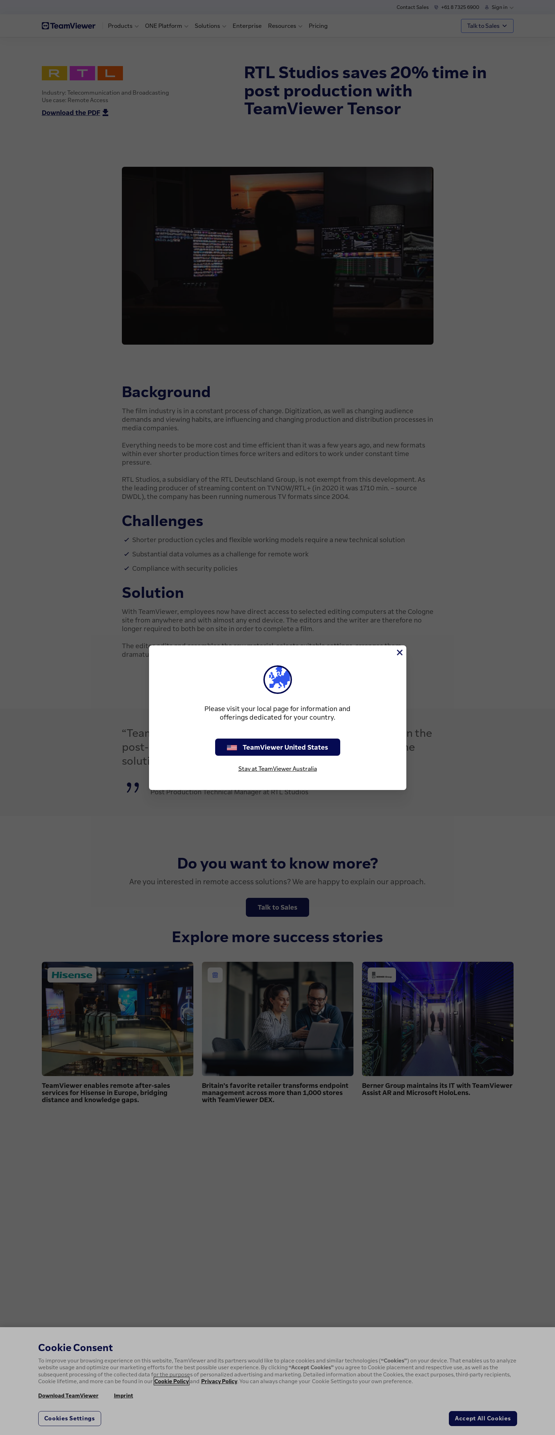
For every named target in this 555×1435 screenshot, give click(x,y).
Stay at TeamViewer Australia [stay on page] (277, 768)
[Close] (399, 652)
